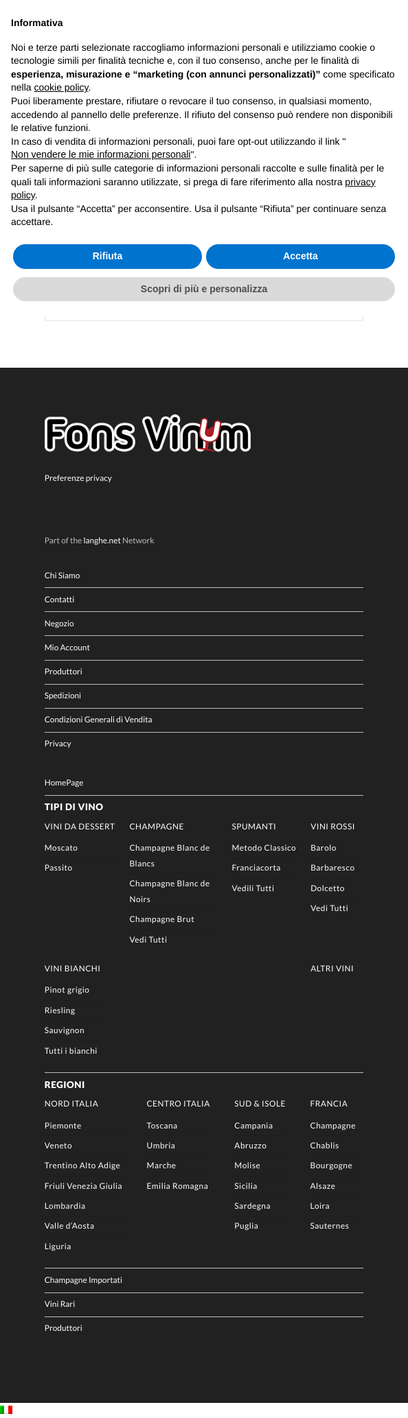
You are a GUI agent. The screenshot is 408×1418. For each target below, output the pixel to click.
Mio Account (67, 647)
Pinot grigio (67, 990)
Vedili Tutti (252, 888)
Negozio (59, 623)
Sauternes (330, 1226)
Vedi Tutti (148, 939)
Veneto (58, 1145)
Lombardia (65, 1206)
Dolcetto (327, 888)
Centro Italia (177, 1103)
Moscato (61, 847)
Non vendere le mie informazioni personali (100, 154)
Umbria (160, 1145)
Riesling (60, 1010)
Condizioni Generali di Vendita (98, 720)
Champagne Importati (83, 1280)
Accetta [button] (300, 255)
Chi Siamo (62, 575)
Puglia (246, 1226)
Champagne (156, 826)
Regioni (65, 1084)
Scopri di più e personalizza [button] (204, 288)
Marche (161, 1165)
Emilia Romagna (177, 1186)
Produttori (63, 671)
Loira (320, 1206)
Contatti (60, 599)
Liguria (58, 1246)
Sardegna (252, 1206)
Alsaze (323, 1186)
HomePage (64, 782)
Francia (329, 1103)
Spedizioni (63, 695)
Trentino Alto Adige (82, 1165)
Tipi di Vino (74, 807)
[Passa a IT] (6, 1410)
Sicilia (245, 1186)
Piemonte (63, 1125)
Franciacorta (255, 868)
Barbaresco (332, 868)
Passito (59, 868)
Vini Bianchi (73, 968)
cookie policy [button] (61, 87)
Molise (247, 1165)
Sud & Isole (260, 1103)
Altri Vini (332, 968)
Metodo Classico (263, 847)
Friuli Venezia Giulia (83, 1186)
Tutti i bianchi (71, 1050)
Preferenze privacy (78, 478)
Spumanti (253, 826)
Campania (253, 1125)
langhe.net (102, 540)
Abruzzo (250, 1145)
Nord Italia (72, 1103)
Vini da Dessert (80, 826)
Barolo (323, 847)
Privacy (58, 744)
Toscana (161, 1125)
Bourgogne (331, 1165)
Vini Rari (60, 1304)
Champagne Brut (161, 919)
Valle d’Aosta (70, 1226)
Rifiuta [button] (108, 255)
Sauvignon (64, 1030)
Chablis (324, 1145)
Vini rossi (332, 826)
